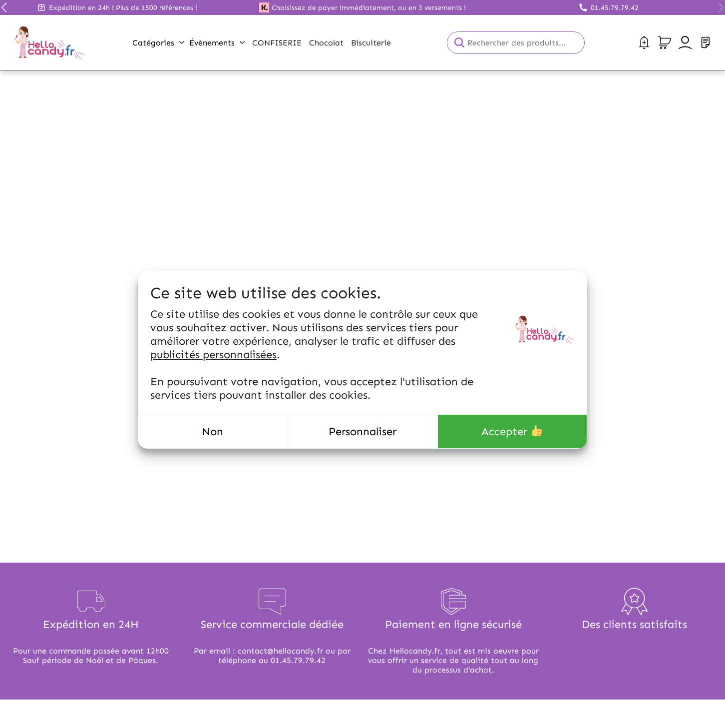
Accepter (511, 431)
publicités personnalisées (213, 354)
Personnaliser (362, 431)
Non (212, 431)
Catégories (158, 42)
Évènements (217, 42)
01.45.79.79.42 (615, 7)
